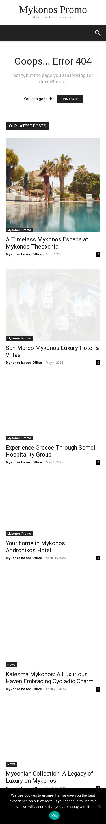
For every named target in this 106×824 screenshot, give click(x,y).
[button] (98, 33)
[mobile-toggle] (10, 33)
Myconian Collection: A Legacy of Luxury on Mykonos (49, 777)
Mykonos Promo (19, 230)
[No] (99, 806)
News (11, 665)
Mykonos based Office (24, 254)
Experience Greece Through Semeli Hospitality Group (51, 451)
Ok (54, 816)
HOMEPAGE (69, 99)
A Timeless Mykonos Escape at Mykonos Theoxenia (47, 243)
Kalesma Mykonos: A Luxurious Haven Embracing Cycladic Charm (50, 678)
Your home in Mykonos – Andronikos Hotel (38, 547)
